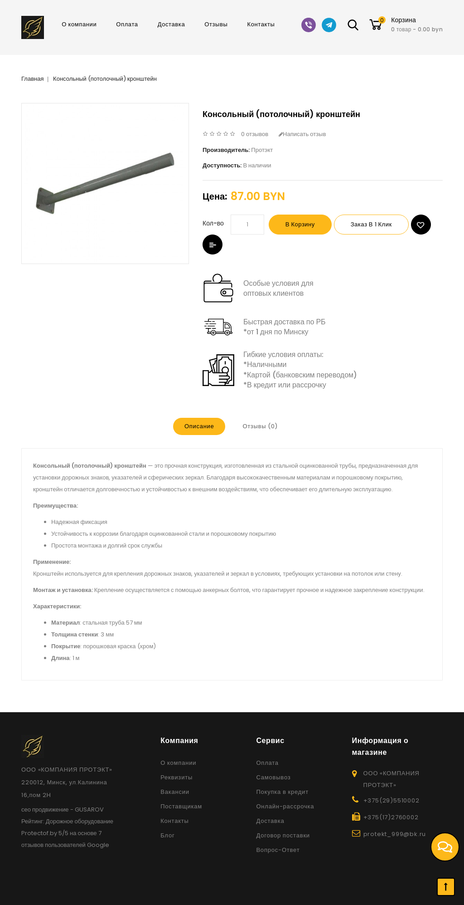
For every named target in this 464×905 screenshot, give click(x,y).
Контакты (261, 24)
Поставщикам (181, 806)
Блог (167, 835)
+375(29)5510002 (391, 800)
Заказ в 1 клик (371, 224)
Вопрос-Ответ (278, 850)
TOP (446, 887)
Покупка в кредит (282, 792)
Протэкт (262, 150)
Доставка (171, 24)
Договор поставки (283, 835)
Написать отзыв (302, 134)
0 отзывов (254, 134)
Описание (199, 426)
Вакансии (174, 792)
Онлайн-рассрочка (285, 806)
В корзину (300, 224)
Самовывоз (273, 777)
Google (98, 845)
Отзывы (215, 24)
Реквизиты (176, 777)
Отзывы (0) (260, 426)
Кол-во (213, 223)
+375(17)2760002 (391, 817)
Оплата (127, 24)
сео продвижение (45, 809)
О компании (79, 24)
